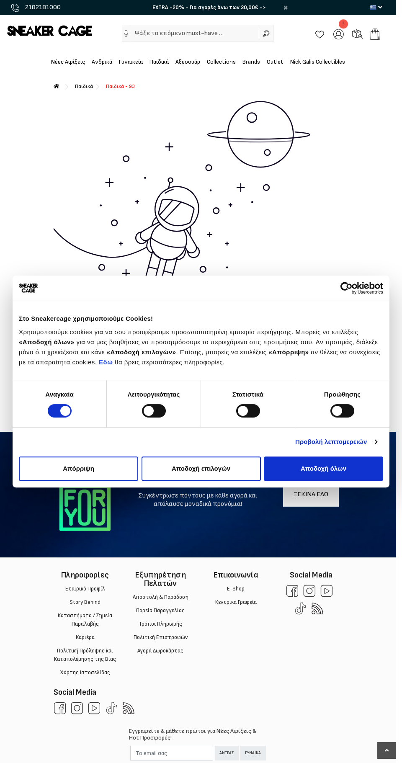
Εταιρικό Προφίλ (85, 588)
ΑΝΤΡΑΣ (226, 752)
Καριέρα (84, 637)
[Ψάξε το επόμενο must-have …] (194, 33)
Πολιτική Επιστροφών (160, 637)
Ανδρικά (102, 61)
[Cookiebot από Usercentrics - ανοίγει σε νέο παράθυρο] (346, 288)
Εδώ (106, 362)
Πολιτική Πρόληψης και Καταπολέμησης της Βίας (85, 654)
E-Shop (236, 588)
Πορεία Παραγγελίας (160, 610)
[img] (126, 33)
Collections (221, 61)
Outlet (275, 61)
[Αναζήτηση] (266, 33)
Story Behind (85, 602)
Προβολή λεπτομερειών (331, 441)
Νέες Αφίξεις (68, 61)
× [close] (286, 8)
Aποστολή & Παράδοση (160, 597)
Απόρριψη (78, 468)
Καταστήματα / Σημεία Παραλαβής (85, 619)
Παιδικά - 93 (120, 86)
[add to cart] (374, 34)
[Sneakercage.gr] (49, 30)
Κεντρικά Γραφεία (235, 602)
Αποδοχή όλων (323, 468)
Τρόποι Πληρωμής (160, 624)
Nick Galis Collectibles (317, 61)
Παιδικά (159, 61)
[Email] (171, 753)
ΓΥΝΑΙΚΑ (253, 752)
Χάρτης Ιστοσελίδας (85, 672)
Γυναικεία (131, 61)
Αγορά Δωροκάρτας (160, 650)
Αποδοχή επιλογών (201, 468)
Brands (251, 61)
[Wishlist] (320, 34)
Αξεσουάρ (187, 61)
